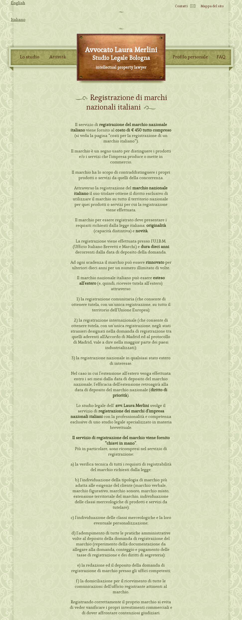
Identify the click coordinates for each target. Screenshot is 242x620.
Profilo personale (190, 57)
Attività (57, 57)
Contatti (181, 6)
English (18, 2)
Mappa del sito (212, 6)
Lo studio (29, 57)
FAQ (221, 57)
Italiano (18, 19)
